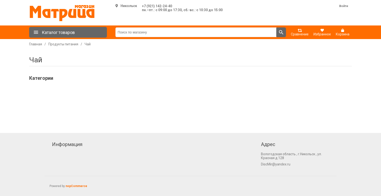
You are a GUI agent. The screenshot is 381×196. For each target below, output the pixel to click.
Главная (35, 44)
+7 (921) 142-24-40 (157, 6)
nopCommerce (76, 186)
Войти (343, 6)
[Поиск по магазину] (196, 32)
